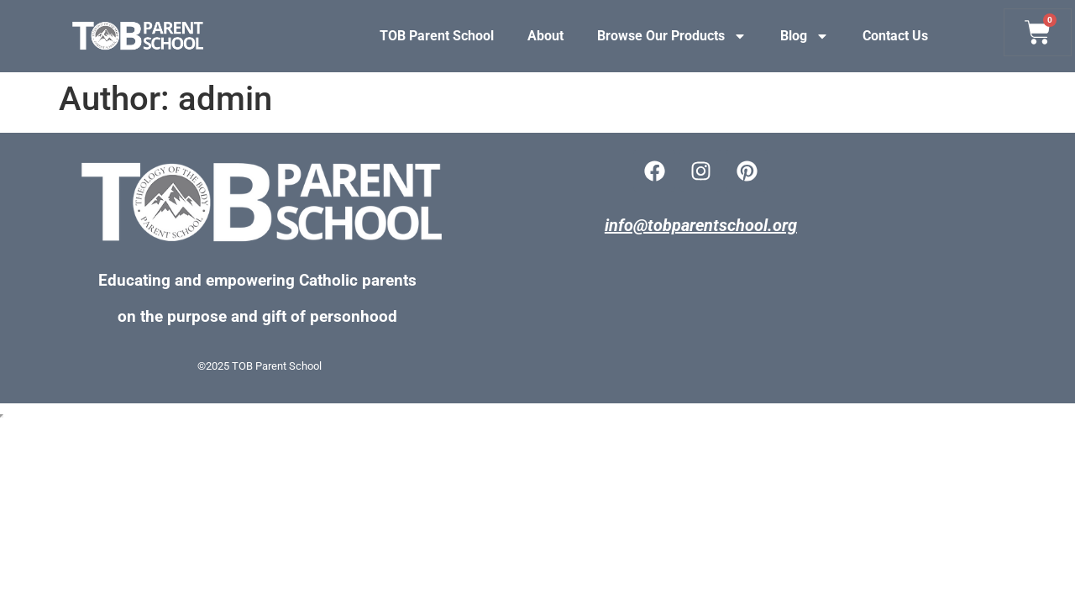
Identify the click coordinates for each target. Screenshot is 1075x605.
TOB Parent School (437, 36)
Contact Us (895, 36)
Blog (804, 36)
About (545, 36)
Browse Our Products (672, 36)
